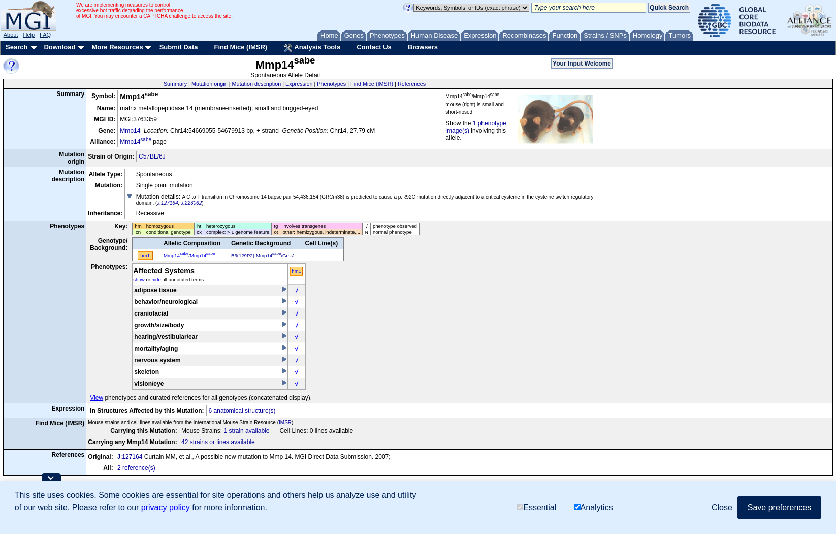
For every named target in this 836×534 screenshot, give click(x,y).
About (11, 35)
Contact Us (374, 47)
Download (59, 47)
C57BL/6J (152, 156)
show (138, 279)
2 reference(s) (136, 468)
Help (29, 35)
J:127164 (167, 203)
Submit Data (178, 47)
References (412, 84)
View (96, 397)
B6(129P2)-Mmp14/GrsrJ (263, 255)
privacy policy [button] (165, 507)
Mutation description (256, 84)
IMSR (285, 422)
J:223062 (191, 203)
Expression (298, 84)
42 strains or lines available (218, 442)
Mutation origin (209, 84)
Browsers (423, 47)
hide (156, 279)
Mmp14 (130, 130)
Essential (536, 507)
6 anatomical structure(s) (242, 410)
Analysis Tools (311, 47)
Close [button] (722, 507)
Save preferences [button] (779, 507)
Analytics (593, 507)
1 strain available (246, 430)
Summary (175, 84)
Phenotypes (331, 84)
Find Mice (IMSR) (240, 47)
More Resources (117, 47)
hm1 (296, 271)
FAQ (45, 35)
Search (16, 47)
